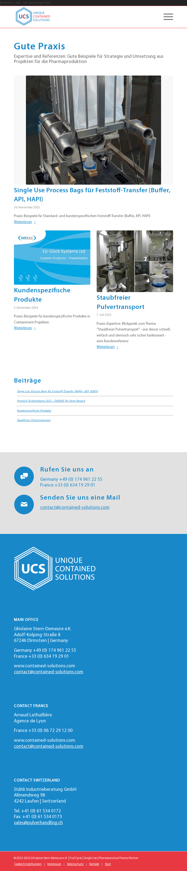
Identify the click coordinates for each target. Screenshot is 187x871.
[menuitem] (28, 864)
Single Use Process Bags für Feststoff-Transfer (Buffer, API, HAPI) (57, 391)
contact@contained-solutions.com (74, 507)
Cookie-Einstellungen (27, 864)
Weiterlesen (26, 222)
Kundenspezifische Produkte (34, 410)
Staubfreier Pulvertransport (34, 420)
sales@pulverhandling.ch (38, 823)
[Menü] (165, 17)
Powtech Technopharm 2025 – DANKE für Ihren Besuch (51, 400)
